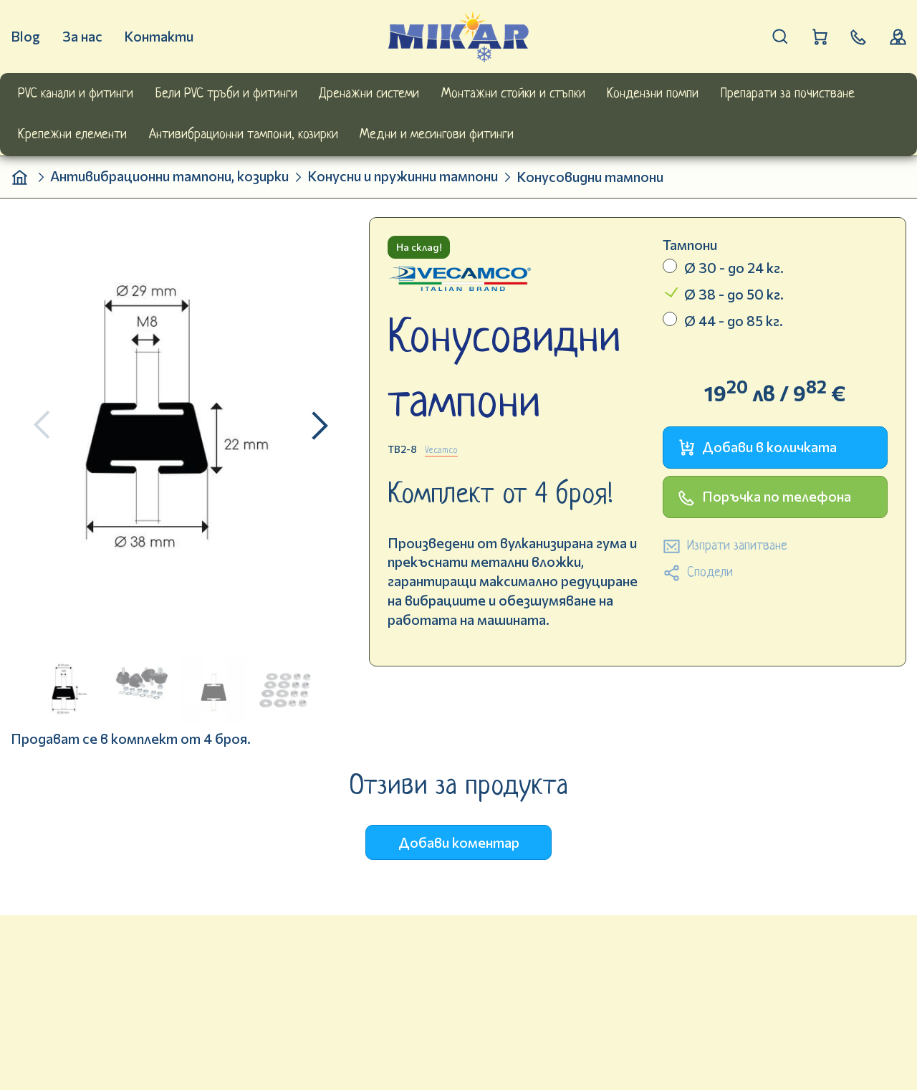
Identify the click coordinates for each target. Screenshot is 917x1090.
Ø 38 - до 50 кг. (734, 294)
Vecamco (441, 450)
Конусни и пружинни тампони (402, 176)
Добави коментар (458, 842)
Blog (25, 36)
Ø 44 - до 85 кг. (733, 320)
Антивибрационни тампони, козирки (169, 176)
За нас (82, 36)
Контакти (158, 36)
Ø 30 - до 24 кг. (734, 267)
